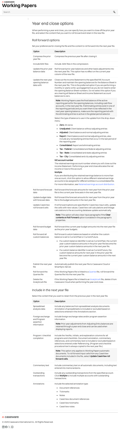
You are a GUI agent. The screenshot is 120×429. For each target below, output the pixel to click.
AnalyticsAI (95, 279)
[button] (114, 12)
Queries (92, 271)
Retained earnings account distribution (96, 184)
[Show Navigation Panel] (116, 5)
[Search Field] (60, 12)
